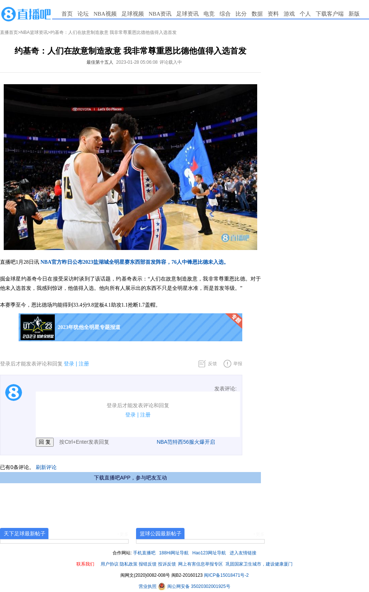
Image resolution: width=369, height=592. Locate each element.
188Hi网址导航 (174, 552)
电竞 (209, 14)
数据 (257, 14)
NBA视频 (105, 14)
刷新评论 (46, 467)
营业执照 (148, 586)
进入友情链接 (243, 552)
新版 (354, 14)
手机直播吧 (144, 552)
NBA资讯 (160, 14)
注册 (84, 364)
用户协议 (110, 564)
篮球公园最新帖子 (161, 533)
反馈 (212, 363)
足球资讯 (187, 14)
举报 (237, 363)
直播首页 (9, 32)
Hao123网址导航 (209, 552)
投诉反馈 (167, 564)
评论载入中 (171, 62)
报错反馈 (148, 564)
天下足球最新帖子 (24, 533)
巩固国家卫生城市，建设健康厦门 (259, 564)
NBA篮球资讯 (34, 32)
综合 (225, 14)
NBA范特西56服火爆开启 (186, 442)
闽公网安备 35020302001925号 (194, 586)
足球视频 (133, 14)
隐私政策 (129, 564)
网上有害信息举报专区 (200, 564)
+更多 (123, 534)
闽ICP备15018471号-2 (226, 575)
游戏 (289, 14)
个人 (305, 14)
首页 (67, 14)
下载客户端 (330, 14)
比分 (241, 14)
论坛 (83, 14)
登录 (69, 364)
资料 (273, 14)
